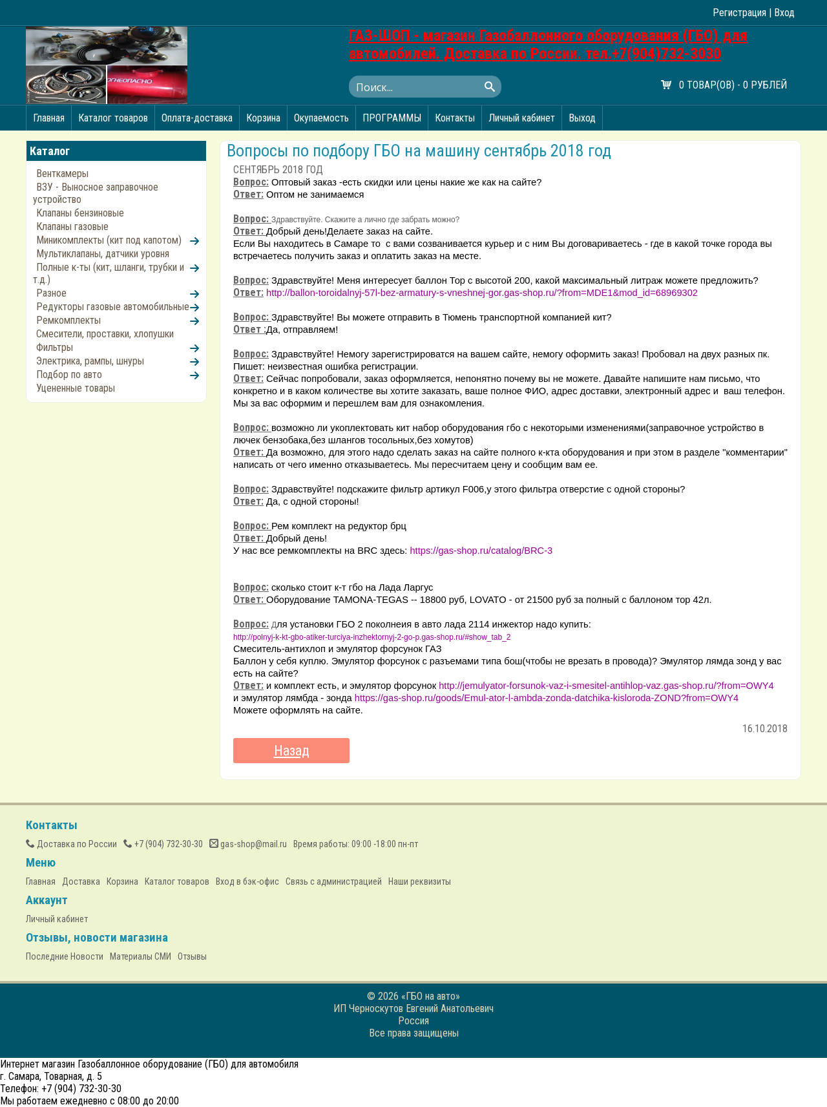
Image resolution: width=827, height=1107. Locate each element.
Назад (291, 751)
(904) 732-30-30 (163, 844)
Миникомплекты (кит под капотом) (109, 240)
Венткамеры (62, 173)
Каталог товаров (113, 118)
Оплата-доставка (197, 118)
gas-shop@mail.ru (248, 844)
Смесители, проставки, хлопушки (105, 334)
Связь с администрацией (334, 881)
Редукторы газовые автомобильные (112, 306)
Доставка (81, 881)
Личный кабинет (521, 118)
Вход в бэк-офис (247, 881)
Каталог (50, 151)
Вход (784, 12)
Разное (51, 293)
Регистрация (739, 12)
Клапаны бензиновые (80, 213)
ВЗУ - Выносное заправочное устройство (95, 193)
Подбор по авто (69, 374)
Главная (49, 118)
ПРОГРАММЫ (391, 118)
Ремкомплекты (68, 320)
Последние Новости (64, 956)
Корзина (263, 118)
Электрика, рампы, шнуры (90, 361)
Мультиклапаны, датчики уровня (102, 254)
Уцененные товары (75, 388)
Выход (582, 118)
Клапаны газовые (72, 226)
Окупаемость (321, 118)
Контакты (455, 118)
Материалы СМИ (140, 956)
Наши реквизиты (419, 881)
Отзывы (192, 956)
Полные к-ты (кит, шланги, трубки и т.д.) (108, 273)
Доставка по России (71, 844)
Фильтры (54, 347)
